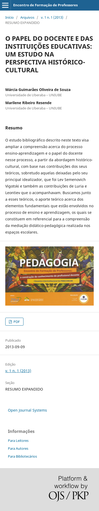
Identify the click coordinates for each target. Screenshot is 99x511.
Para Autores (18, 448)
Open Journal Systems (27, 410)
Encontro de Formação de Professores (45, 5)
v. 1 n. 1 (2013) (52, 17)
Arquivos (27, 17)
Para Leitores (18, 440)
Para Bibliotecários (22, 456)
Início (9, 17)
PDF (16, 321)
